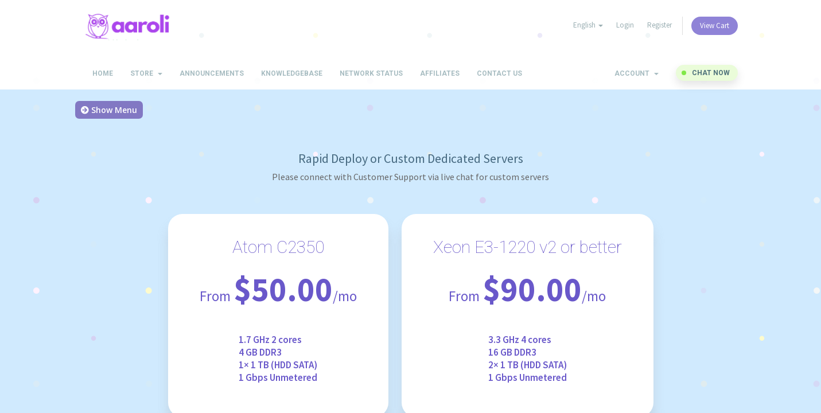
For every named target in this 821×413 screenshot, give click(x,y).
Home (102, 73)
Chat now (711, 73)
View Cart (714, 25)
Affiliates (440, 73)
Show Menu (109, 109)
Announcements (212, 73)
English (588, 25)
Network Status (371, 73)
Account (636, 73)
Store (146, 73)
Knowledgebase (291, 73)
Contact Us (499, 73)
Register (659, 25)
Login (625, 25)
